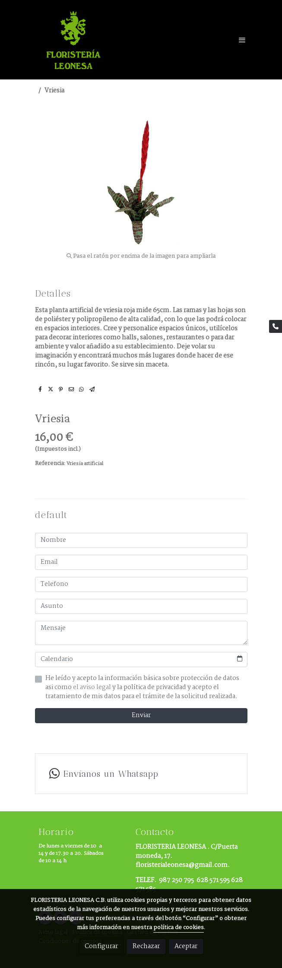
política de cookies (178, 927)
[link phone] (275, 326)
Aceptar (185, 946)
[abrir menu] (242, 40)
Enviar (141, 715)
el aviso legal (92, 687)
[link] (74, 40)
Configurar (101, 946)
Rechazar (146, 946)
